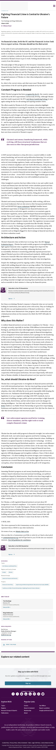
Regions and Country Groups (8, 554)
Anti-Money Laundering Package (36, 97)
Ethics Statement (29, 743)
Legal (40, 743)
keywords (5, 545)
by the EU (32, 92)
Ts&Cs (36, 743)
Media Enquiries (7, 610)
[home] (14, 6)
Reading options (7, 624)
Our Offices (20, 707)
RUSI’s (22, 391)
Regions (4, 692)
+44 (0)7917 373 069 (7, 617)
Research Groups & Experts (10, 695)
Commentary (5, 10)
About (3, 714)
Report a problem (22, 709)
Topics (3, 547)
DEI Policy (46, 743)
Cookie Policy (11, 743)
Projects (3, 566)
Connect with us (28, 676)
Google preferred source (24, 712)
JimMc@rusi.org (6, 619)
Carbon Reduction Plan (27, 746)
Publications (5, 697)
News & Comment (7, 709)
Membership (5, 712)
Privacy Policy (19, 743)
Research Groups (6, 560)
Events (3, 707)
